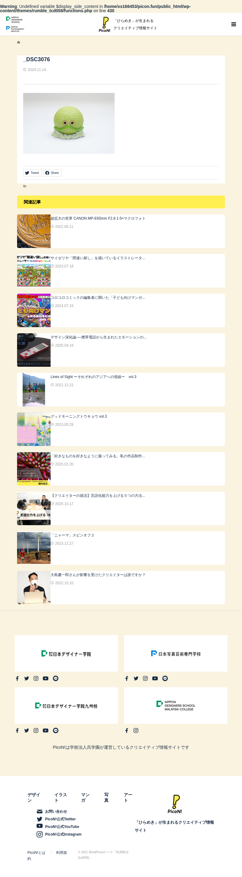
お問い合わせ (56, 811)
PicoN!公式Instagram (63, 834)
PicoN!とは (36, 852)
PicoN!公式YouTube (62, 827)
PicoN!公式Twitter (60, 819)
